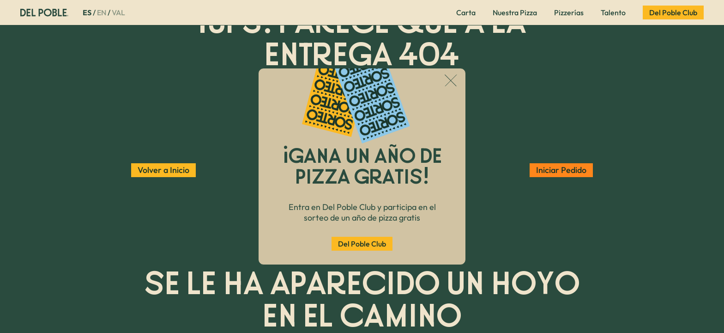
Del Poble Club (362, 243)
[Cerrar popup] (451, 81)
